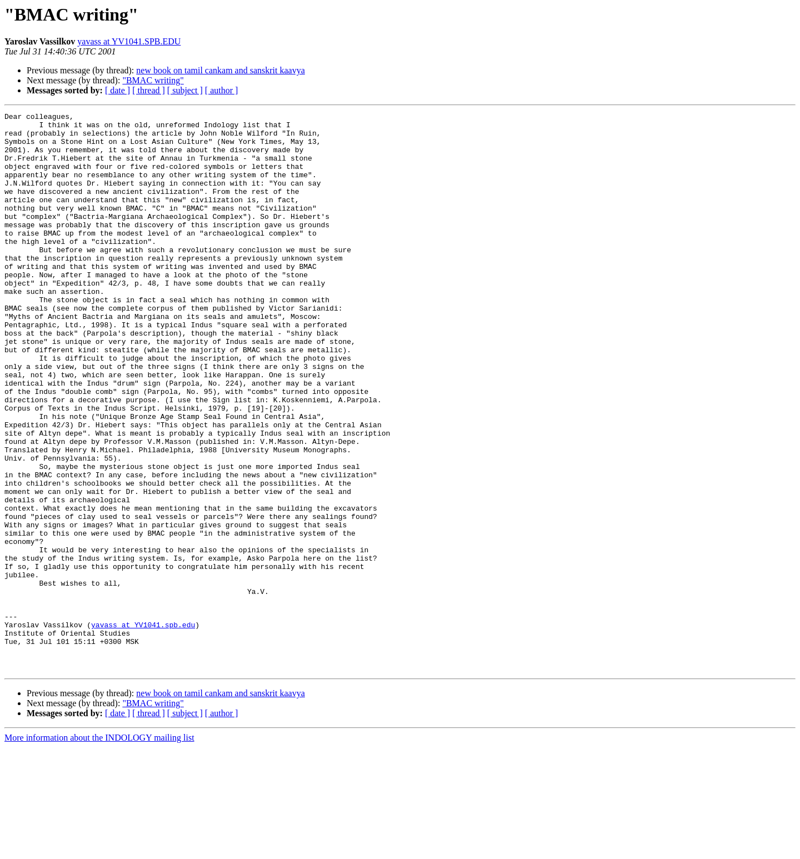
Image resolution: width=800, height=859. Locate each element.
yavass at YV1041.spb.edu (143, 728)
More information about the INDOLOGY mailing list (99, 849)
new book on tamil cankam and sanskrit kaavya (220, 70)
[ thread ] (148, 90)
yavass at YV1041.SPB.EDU (129, 41)
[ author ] (221, 90)
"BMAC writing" (152, 80)
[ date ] (117, 90)
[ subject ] (185, 90)
